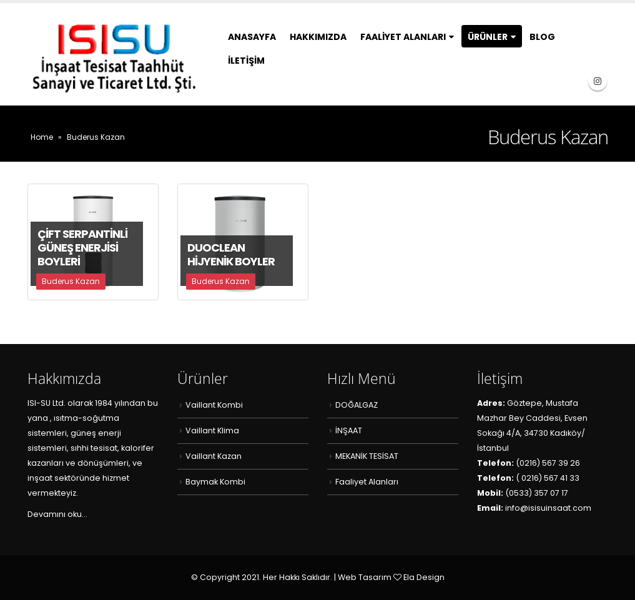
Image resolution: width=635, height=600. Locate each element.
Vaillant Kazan (213, 456)
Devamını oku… (57, 514)
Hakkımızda (318, 37)
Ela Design (424, 577)
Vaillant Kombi (214, 405)
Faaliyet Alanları (403, 37)
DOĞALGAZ (356, 405)
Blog (542, 37)
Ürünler (488, 37)
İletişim (246, 60)
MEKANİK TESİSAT (366, 456)
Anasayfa (252, 37)
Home (42, 137)
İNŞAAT (348, 430)
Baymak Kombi (215, 481)
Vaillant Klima (212, 430)
